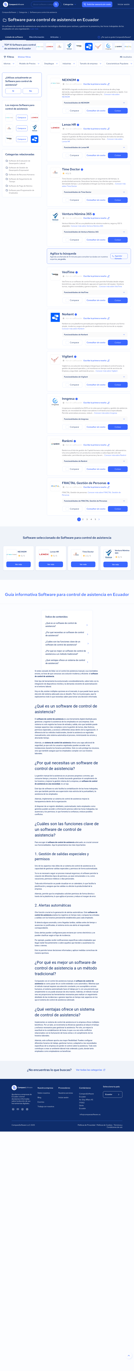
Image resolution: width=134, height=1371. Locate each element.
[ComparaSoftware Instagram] (27, 1109)
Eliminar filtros (24, 57)
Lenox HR (69, 125)
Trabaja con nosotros (46, 1106)
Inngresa (68, 399)
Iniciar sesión (124, 4)
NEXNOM (69, 80)
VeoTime (68, 272)
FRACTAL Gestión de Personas (84, 483)
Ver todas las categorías (91, 1069)
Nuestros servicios (65, 1093)
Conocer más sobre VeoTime (110, 286)
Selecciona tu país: (111, 1086)
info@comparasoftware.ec (89, 1114)
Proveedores (64, 1088)
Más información (36, 37)
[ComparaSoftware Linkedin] (13, 1109)
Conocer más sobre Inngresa (105, 413)
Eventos (41, 1102)
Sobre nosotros (44, 1093)
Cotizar (118, 110)
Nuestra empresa (45, 1088)
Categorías (70, 4)
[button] (95, 102)
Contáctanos (85, 1088)
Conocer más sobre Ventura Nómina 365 (87, 226)
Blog (39, 1097)
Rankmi (67, 441)
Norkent (68, 314)
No (30, 91)
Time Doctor (71, 169)
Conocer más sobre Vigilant (106, 371)
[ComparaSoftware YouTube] (17, 1109)
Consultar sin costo (96, 110)
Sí (13, 91)
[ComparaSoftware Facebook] (22, 1109)
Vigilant (67, 356)
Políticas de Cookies (104, 1125)
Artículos (55, 37)
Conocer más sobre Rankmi (115, 455)
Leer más (34, 29)
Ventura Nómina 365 (77, 214)
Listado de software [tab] (14, 37)
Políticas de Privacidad (86, 1125)
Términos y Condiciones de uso (114, 1126)
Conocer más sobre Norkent (73, 328)
